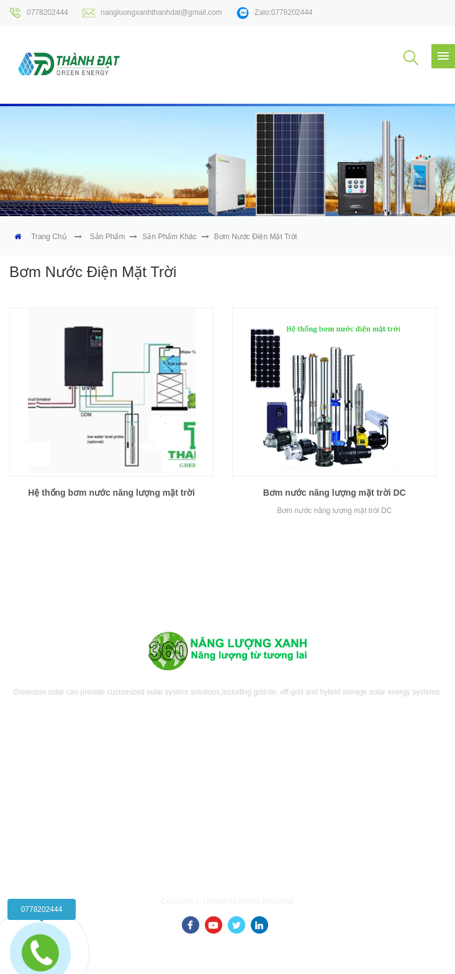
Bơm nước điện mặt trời (255, 236)
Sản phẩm (107, 236)
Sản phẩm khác (169, 236)
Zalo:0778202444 (274, 13)
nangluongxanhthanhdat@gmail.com (152, 12)
